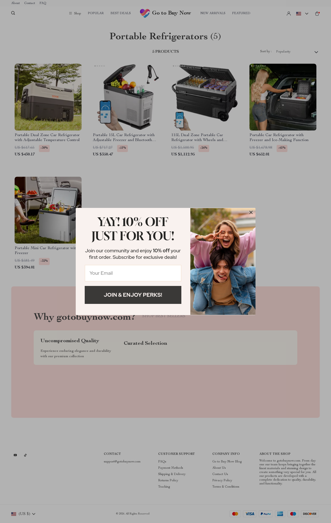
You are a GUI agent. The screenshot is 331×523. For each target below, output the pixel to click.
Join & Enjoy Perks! (133, 294)
